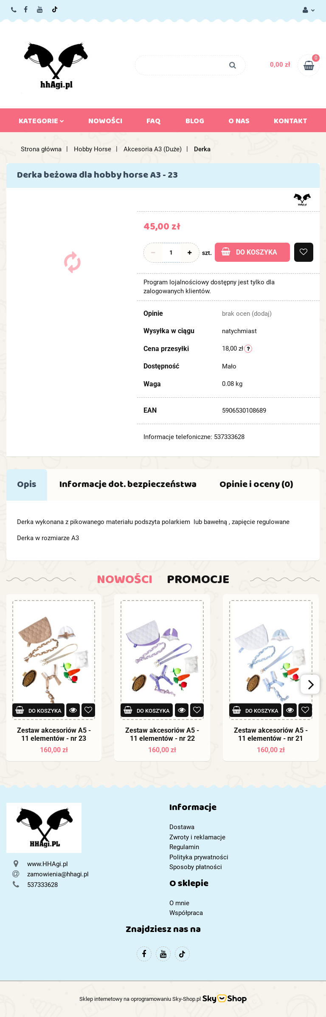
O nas (239, 122)
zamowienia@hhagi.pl (58, 874)
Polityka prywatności (198, 857)
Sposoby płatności (195, 867)
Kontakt (290, 122)
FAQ (153, 122)
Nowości (105, 122)
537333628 (14, 10)
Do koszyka (249, 251)
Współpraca (186, 913)
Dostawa (181, 827)
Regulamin (184, 847)
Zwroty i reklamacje (197, 837)
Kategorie (41, 122)
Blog (194, 122)
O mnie (179, 903)
